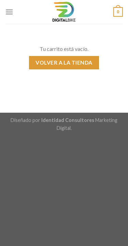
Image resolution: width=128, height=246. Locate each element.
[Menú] (9, 11)
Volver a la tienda (63, 62)
